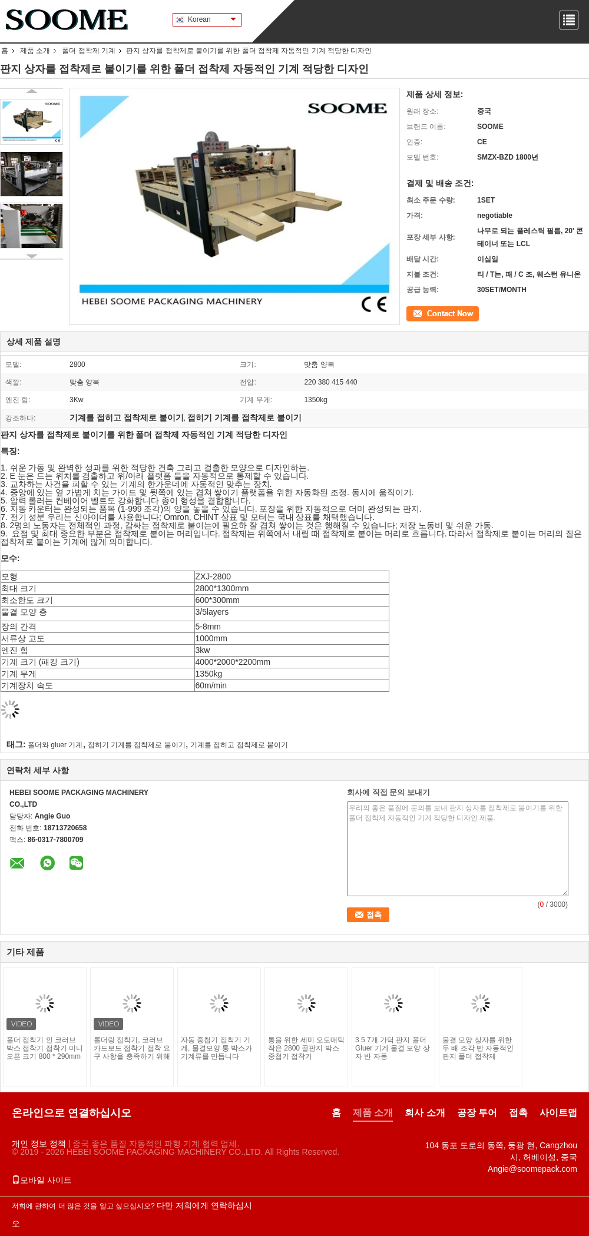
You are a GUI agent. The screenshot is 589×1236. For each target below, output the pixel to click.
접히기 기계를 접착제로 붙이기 (137, 745)
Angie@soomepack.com (532, 1169)
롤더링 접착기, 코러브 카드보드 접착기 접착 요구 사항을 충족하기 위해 (132, 1048)
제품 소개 (35, 51)
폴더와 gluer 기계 (55, 745)
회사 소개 (425, 1113)
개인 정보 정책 (39, 1143)
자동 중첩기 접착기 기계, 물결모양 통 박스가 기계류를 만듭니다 (216, 1048)
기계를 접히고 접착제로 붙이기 (239, 745)
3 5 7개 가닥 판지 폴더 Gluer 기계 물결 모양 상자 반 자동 (392, 1048)
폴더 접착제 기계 (88, 51)
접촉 (413, 313)
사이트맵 (558, 1113)
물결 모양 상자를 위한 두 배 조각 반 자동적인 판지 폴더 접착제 (478, 1048)
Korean (212, 19)
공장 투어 (477, 1113)
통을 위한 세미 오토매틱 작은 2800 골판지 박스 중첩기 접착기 (306, 1048)
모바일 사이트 (42, 1180)
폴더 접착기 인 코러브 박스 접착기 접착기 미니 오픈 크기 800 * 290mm (44, 1048)
